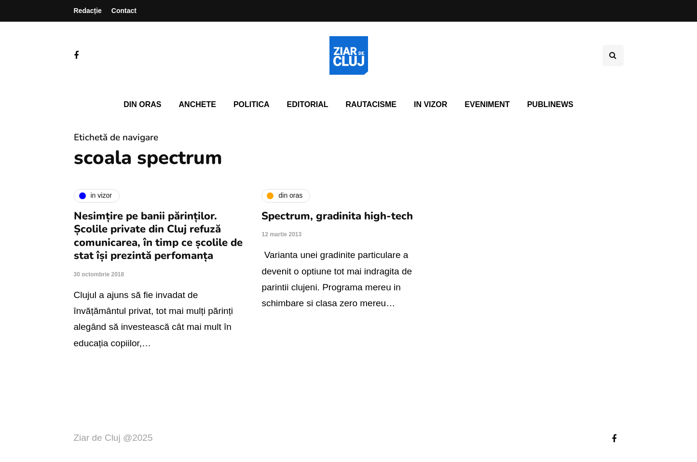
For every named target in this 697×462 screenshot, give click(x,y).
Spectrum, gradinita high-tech (337, 216)
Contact (124, 10)
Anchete (197, 104)
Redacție (88, 10)
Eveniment (487, 104)
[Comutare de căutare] (613, 55)
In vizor (430, 104)
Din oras (142, 104)
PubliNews (550, 104)
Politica (251, 104)
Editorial (307, 104)
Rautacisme (371, 104)
